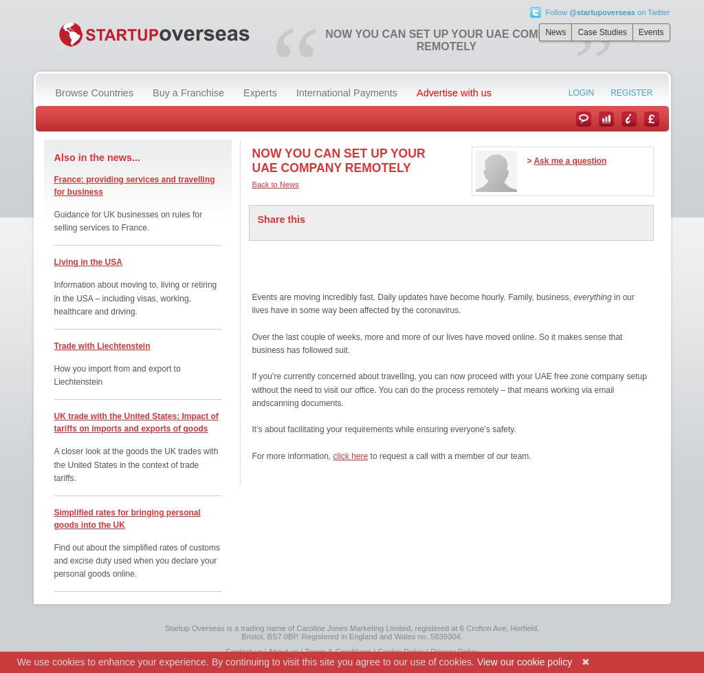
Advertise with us (454, 92)
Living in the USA (88, 262)
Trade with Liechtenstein (102, 346)
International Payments (346, 92)
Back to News (275, 184)
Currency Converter (651, 119)
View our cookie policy (524, 661)
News (555, 32)
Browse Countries (95, 92)
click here (350, 456)
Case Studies (602, 32)
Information (629, 119)
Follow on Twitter (607, 12)
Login (581, 93)
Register (631, 93)
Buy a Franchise (188, 92)
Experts (260, 92)
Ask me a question (570, 161)
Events (651, 32)
